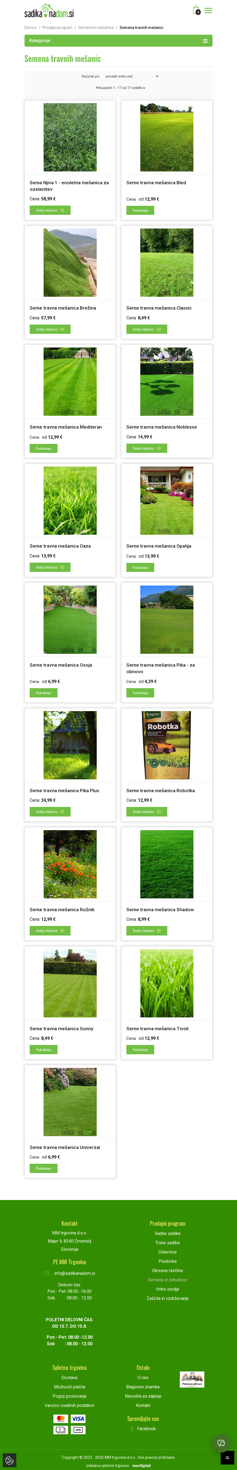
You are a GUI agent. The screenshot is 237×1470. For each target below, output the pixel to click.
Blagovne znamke (143, 1383)
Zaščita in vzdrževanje (168, 1294)
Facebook (143, 1425)
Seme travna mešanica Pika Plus (65, 788)
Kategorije (118, 40)
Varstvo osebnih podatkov (70, 1401)
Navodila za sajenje (143, 1392)
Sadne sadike (168, 1230)
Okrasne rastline (167, 1267)
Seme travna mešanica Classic (160, 307)
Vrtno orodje (167, 1285)
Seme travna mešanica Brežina (64, 307)
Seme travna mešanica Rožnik (63, 907)
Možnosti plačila (69, 1383)
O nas (143, 1374)
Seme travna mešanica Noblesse (162, 426)
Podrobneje (140, 210)
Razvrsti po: (91, 76)
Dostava (69, 1374)
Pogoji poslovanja (69, 1392)
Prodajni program (57, 27)
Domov (31, 27)
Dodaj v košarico (50, 210)
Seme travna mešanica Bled (156, 182)
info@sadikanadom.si (69, 1269)
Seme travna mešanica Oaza (61, 545)
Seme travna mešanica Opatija (160, 545)
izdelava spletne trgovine (107, 1462)
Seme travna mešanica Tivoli (158, 1025)
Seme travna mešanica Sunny (62, 1025)
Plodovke (168, 1257)
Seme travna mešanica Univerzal (66, 1144)
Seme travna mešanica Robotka (161, 788)
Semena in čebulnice (96, 27)
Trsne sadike (167, 1239)
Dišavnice (167, 1248)
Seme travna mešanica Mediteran (67, 426)
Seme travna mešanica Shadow (161, 907)
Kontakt (143, 1401)
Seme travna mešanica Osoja (62, 663)
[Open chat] (221, 1443)
